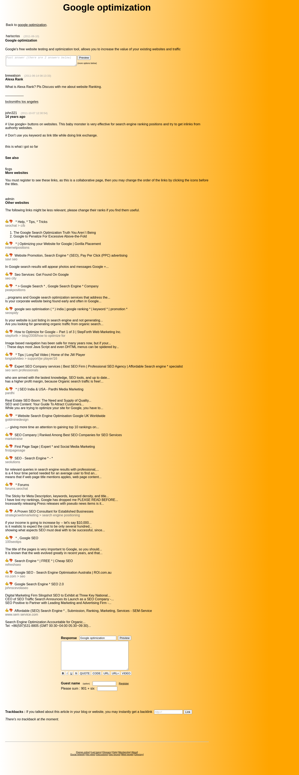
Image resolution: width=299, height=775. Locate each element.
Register (124, 691)
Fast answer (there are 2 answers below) (45, 61)
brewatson (13, 77)
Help (115, 760)
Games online (83, 760)
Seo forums (114, 762)
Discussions (101, 762)
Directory (139, 762)
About (134, 760)
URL (106, 680)
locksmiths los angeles (21, 103)
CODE (96, 680)
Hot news (90, 762)
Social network (77, 762)
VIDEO (126, 680)
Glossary (107, 760)
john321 (11, 115)
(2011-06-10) (31, 36)
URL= (115, 680)
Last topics (96, 760)
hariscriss (13, 36)
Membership (124, 760)
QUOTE (85, 680)
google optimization (32, 25)
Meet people (127, 762)
